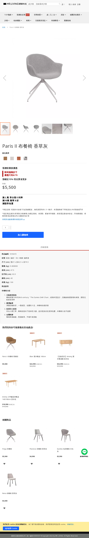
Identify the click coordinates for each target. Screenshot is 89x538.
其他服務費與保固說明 (14, 219)
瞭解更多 (70, 524)
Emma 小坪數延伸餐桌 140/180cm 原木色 (10, 398)
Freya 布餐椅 (7, 449)
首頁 (3, 27)
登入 (70, 4)
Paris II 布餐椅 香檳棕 (10, 356)
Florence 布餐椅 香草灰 (38, 449)
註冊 (79, 4)
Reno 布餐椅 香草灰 (9, 493)
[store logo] (16, 3)
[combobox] (44, 4)
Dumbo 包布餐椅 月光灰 (65, 450)
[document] (45, 526)
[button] (4, 78)
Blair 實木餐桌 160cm (38, 356)
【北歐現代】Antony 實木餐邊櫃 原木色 (65, 357)
